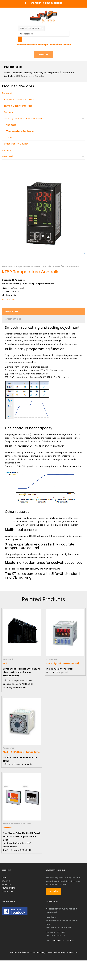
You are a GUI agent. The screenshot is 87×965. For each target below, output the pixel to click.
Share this (8, 299)
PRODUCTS (6, 884)
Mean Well (7, 156)
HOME (4, 878)
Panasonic (17, 72)
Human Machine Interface (18, 105)
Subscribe (53, 891)
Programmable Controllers (19, 99)
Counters (11, 124)
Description (11, 311)
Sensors (8, 112)
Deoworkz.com (72, 952)
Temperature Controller (20, 131)
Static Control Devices (16, 143)
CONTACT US (7, 891)
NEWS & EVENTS (8, 888)
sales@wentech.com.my (63, 940)
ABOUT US (6, 881)
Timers (10, 137)
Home (7, 72)
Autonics (6, 150)
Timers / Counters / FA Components (41, 72)
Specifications (13, 319)
